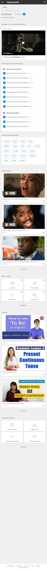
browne (14, 155)
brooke (31, 141)
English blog (19, 565)
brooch (15, 141)
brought (15, 151)
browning (32, 155)
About (32, 565)
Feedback (38, 565)
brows (6, 160)
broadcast (11, 17)
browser (22, 160)
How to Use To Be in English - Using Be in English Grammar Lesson (21, 340)
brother (38, 146)
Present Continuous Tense (10, 372)
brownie (23, 155)
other (10, 57)
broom (15, 146)
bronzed (6, 141)
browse (14, 160)
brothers (6, 151)
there (6, 57)
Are (4, 57)
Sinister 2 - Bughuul (7, 28)
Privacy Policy (26, 565)
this (23, 57)
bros (22, 146)
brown (6, 155)
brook (23, 141)
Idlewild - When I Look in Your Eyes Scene (14, 230)
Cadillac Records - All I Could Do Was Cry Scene (15, 199)
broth (29, 146)
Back (5, 7)
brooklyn (6, 146)
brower (33, 151)
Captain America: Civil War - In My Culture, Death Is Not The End (20, 262)
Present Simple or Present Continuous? (13, 403)
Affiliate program (10, 565)
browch (24, 151)
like (21, 57)
